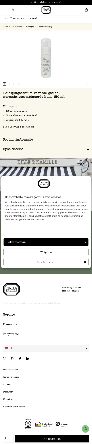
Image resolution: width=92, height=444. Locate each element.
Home (5, 27)
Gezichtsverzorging (45, 27)
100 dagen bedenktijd (16, 111)
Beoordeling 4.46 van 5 (17, 120)
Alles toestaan (47, 241)
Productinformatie (18, 139)
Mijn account (12, 10)
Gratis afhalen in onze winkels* (47, 2)
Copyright (8, 399)
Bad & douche (17, 27)
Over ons (10, 324)
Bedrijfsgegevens (10, 369)
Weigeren (46, 252)
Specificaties (13, 149)
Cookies (7, 384)
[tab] (46, 139)
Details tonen (61, 262)
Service (9, 314)
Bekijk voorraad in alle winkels (18, 127)
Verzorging (30, 27)
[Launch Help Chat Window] (85, 429)
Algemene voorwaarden (14, 407)
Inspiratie (11, 334)
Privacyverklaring (11, 377)
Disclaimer (8, 392)
